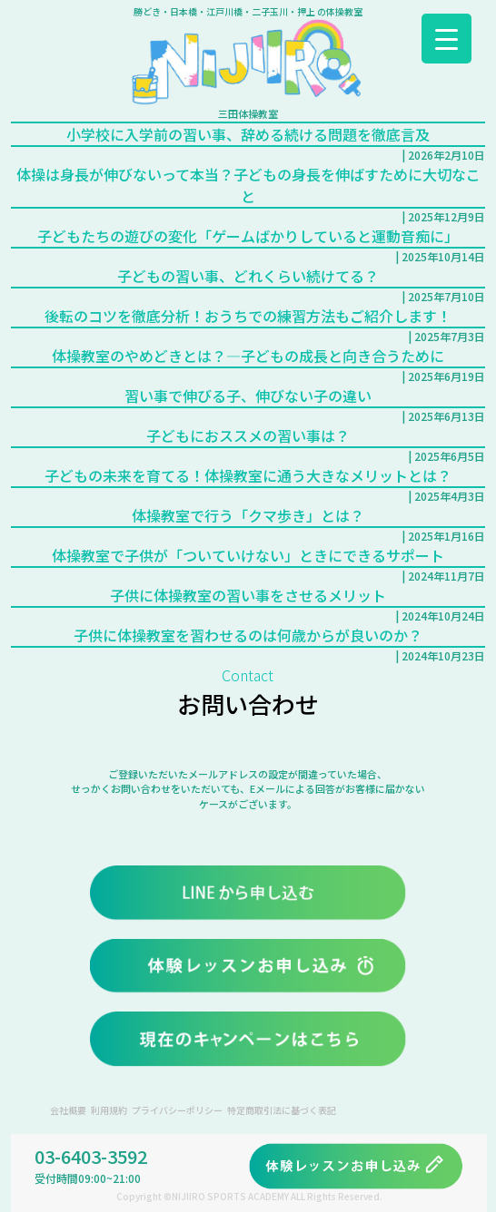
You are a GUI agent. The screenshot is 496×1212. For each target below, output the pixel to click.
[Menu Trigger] (446, 39)
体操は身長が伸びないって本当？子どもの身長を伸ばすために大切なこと (248, 185)
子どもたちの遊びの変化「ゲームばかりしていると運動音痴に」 (248, 236)
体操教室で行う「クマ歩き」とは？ (248, 515)
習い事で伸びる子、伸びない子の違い (248, 395)
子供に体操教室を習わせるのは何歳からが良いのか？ (248, 635)
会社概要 (68, 1110)
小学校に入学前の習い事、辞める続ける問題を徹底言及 (248, 134)
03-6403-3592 (142, 1165)
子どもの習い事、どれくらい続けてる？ (248, 276)
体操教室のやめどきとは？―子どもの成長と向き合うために (248, 356)
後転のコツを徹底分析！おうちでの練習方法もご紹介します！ (248, 316)
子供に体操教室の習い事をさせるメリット (248, 595)
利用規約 (109, 1110)
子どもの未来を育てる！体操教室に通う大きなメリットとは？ (248, 475)
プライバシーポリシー (177, 1110)
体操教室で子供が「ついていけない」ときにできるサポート (248, 555)
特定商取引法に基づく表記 (281, 1110)
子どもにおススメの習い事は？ (248, 435)
